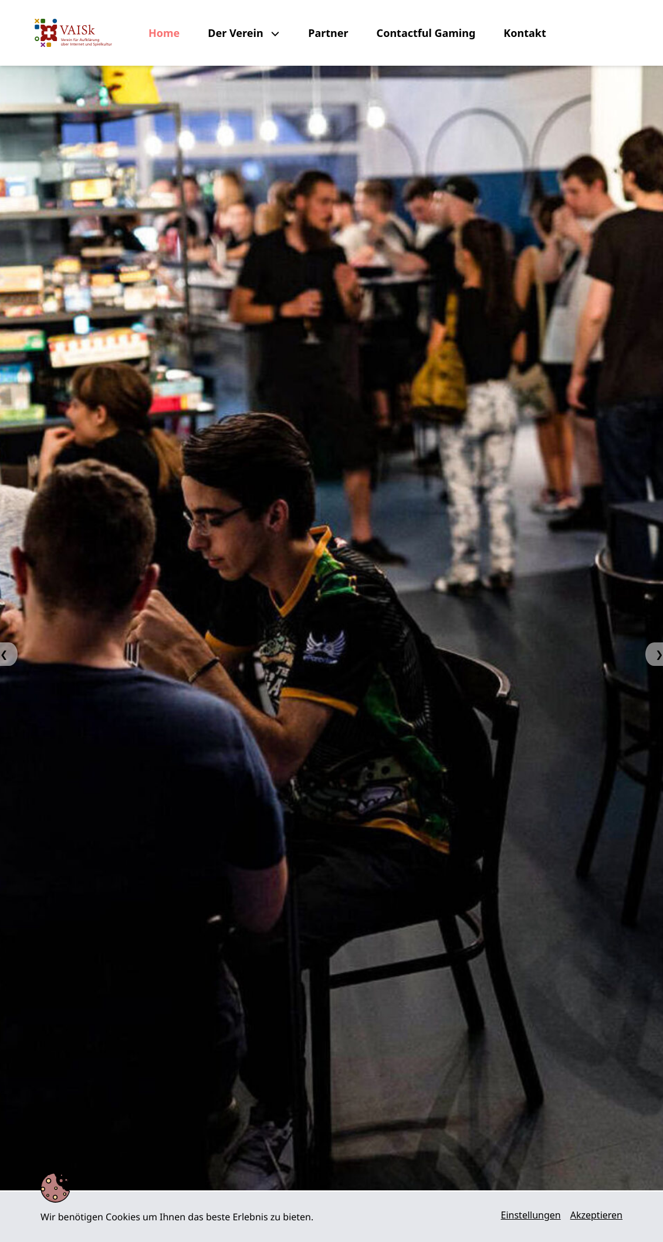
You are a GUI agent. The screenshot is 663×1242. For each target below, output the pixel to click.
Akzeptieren (596, 1215)
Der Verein (237, 33)
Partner (328, 33)
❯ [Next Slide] (659, 654)
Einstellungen (531, 1215)
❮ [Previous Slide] (4, 654)
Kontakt (524, 33)
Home (164, 33)
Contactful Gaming (426, 33)
